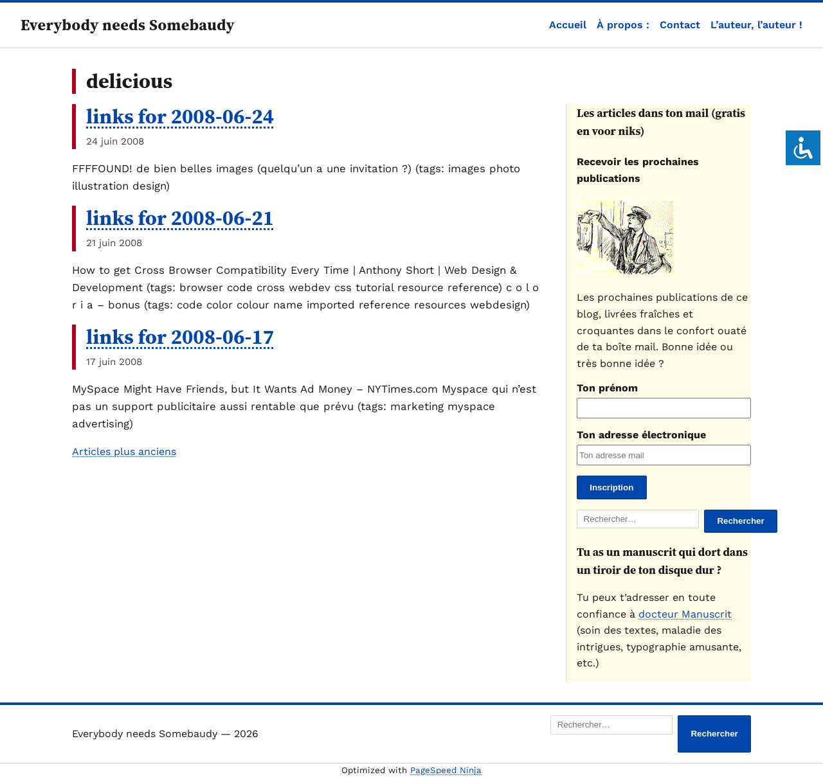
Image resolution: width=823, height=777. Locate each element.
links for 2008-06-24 (180, 116)
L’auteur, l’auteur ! (756, 25)
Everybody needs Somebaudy (128, 24)
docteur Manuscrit (685, 614)
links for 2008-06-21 (180, 218)
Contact (680, 25)
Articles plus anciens (124, 451)
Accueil (567, 25)
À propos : (623, 25)
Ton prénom (607, 388)
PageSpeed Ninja (446, 770)
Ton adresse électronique (641, 435)
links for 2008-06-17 (180, 337)
